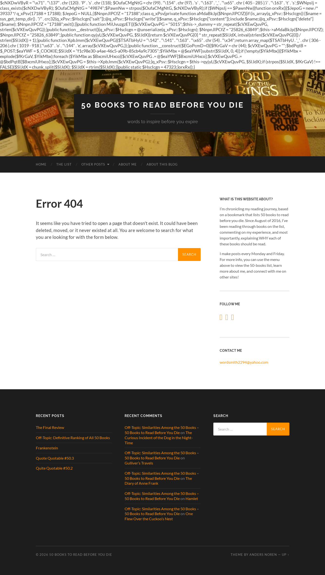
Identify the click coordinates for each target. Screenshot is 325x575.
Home (41, 164)
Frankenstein (47, 447)
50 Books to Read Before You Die (162, 105)
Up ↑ (285, 554)
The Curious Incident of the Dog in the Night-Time (159, 437)
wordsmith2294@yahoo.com (244, 362)
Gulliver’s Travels (139, 463)
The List (64, 164)
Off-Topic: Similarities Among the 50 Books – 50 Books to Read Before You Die (162, 430)
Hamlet (192, 498)
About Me (127, 164)
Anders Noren (263, 554)
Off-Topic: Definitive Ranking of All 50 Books (73, 437)
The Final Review (50, 427)
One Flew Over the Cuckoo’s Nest (159, 516)
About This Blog (162, 164)
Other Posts (93, 164)
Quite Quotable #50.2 (54, 468)
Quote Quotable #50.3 (55, 458)
